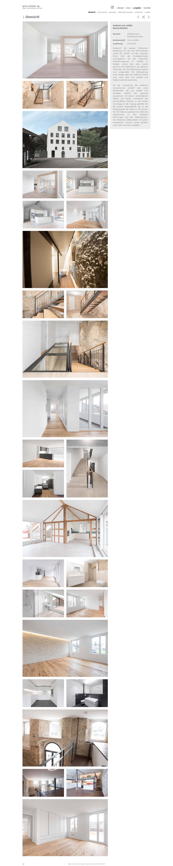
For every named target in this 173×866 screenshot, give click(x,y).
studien (147, 12)
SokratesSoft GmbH (100, 864)
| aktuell (119, 8)
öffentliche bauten (125, 12)
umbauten (139, 12)
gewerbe (112, 12)
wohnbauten (102, 12)
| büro (128, 8)
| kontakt (146, 8)
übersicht (91, 12)
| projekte (136, 8)
